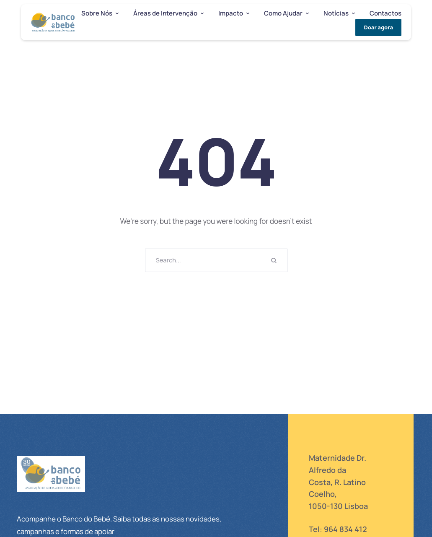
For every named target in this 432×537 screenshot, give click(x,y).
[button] (117, 13)
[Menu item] (100, 13)
